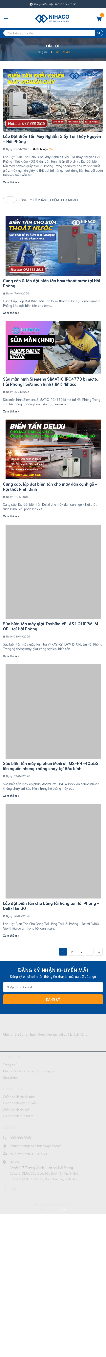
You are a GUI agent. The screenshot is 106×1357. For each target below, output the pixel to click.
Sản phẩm (10, 1188)
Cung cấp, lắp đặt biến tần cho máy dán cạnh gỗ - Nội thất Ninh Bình (50, 597)
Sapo (62, 1319)
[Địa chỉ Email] (53, 1098)
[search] (53, 33)
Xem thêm (11, 182)
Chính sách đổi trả (16, 1220)
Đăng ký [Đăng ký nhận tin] (53, 1110)
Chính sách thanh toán (19, 1207)
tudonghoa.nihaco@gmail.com (40, 1256)
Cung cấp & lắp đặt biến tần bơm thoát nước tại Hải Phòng (51, 317)
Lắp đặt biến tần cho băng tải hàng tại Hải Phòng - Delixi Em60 (51, 1016)
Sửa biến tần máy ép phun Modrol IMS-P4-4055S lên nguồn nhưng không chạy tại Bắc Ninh (50, 876)
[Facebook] (5, 1300)
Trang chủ (10, 1175)
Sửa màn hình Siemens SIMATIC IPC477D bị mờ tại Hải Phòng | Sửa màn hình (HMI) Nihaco (51, 457)
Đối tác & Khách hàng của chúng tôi (28, 1182)
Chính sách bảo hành (18, 1226)
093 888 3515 (20, 1248)
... (90, 1063)
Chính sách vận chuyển (20, 1213)
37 (98, 1063)
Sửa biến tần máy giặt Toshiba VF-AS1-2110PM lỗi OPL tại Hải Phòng (50, 737)
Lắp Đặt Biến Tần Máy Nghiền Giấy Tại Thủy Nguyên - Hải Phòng (52, 138)
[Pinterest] (14, 1300)
